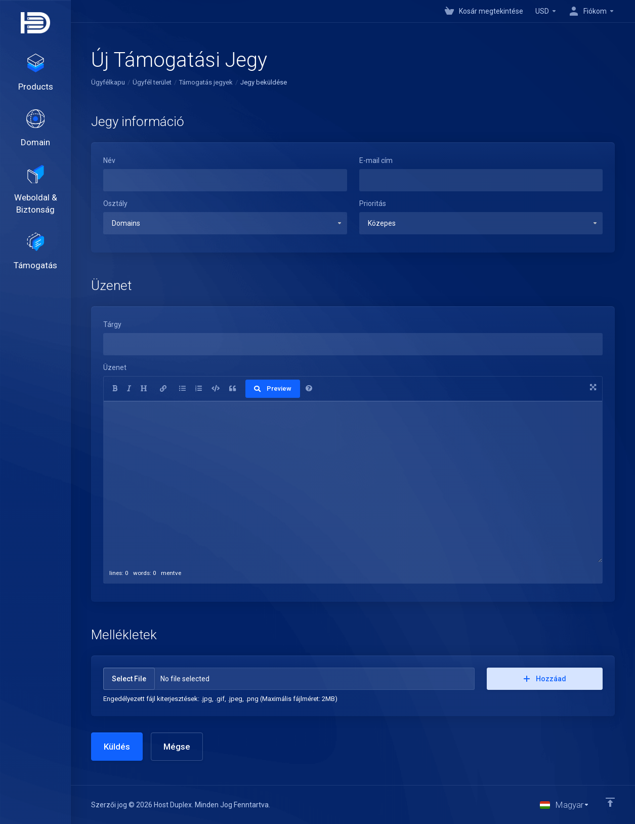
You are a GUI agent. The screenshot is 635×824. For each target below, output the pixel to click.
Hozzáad (545, 679)
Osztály (115, 203)
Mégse (176, 746)
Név (109, 160)
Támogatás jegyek (206, 82)
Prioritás (372, 203)
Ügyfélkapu (108, 82)
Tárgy (112, 324)
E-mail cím (376, 160)
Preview (272, 388)
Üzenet (114, 367)
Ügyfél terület (152, 82)
